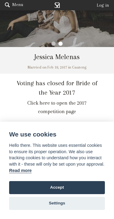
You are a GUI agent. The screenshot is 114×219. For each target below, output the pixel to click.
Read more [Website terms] (20, 170)
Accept (57, 187)
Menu (14, 4)
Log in (103, 5)
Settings (57, 203)
